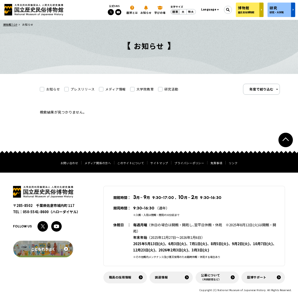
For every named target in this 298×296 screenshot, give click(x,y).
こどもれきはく (49, 249)
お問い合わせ (69, 163)
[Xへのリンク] (111, 12)
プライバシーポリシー (189, 163)
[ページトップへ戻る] (285, 140)
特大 (191, 12)
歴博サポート (256, 277)
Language (209, 9)
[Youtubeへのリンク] (118, 12)
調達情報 (161, 277)
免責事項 (216, 163)
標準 (175, 12)
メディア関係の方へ (98, 163)
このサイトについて (130, 163)
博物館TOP (10, 24)
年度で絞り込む (262, 89)
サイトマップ (159, 163)
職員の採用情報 (120, 277)
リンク (233, 163)
